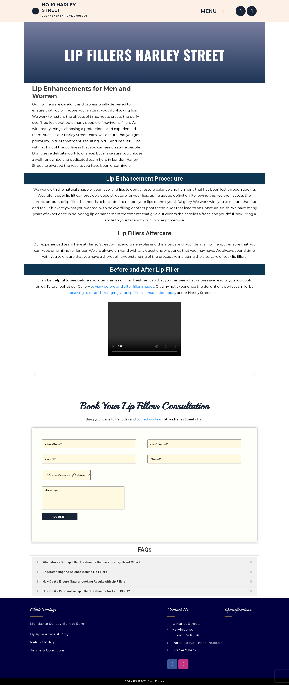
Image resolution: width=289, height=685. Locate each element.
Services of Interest (66, 473)
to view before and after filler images (122, 286)
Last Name (194, 442)
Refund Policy (42, 642)
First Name (89, 442)
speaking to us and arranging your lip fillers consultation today (122, 293)
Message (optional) (83, 497)
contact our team (149, 419)
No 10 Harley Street (59, 7)
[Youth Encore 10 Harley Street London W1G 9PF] (115, 630)
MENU (209, 11)
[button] (35, 375)
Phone (194, 457)
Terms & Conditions (47, 650)
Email (89, 457)
